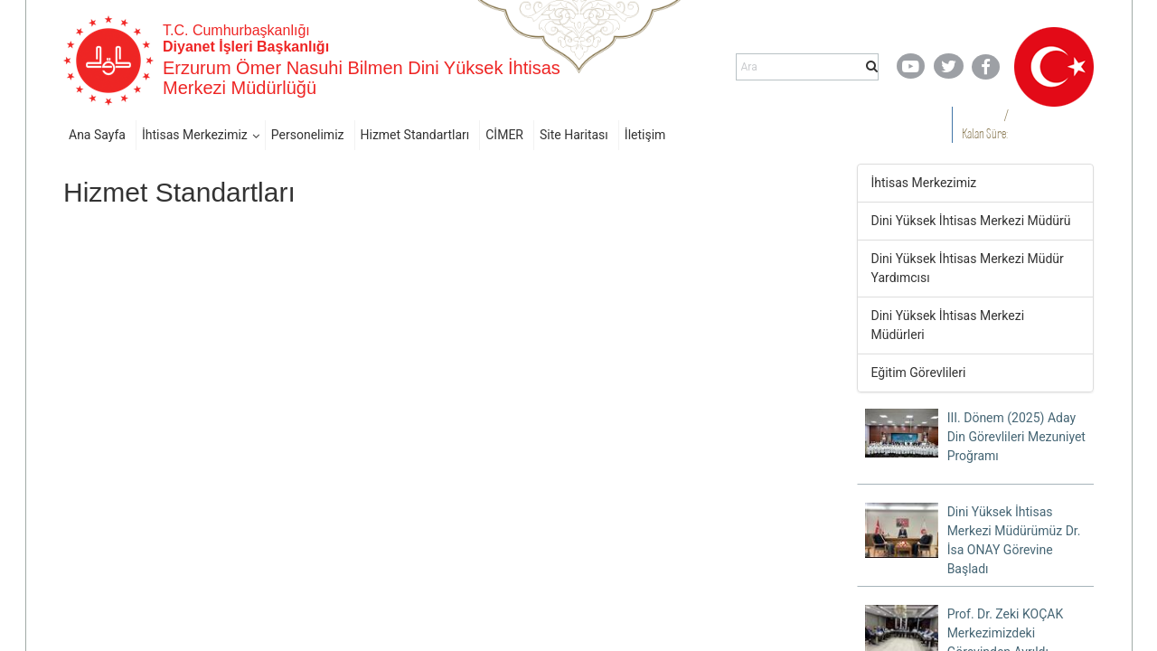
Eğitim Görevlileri (918, 372)
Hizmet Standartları (415, 134)
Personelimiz (307, 134)
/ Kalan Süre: (985, 124)
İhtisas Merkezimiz (195, 134)
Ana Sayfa (97, 134)
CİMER (504, 134)
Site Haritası (574, 134)
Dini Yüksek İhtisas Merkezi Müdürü (971, 220)
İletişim (645, 134)
